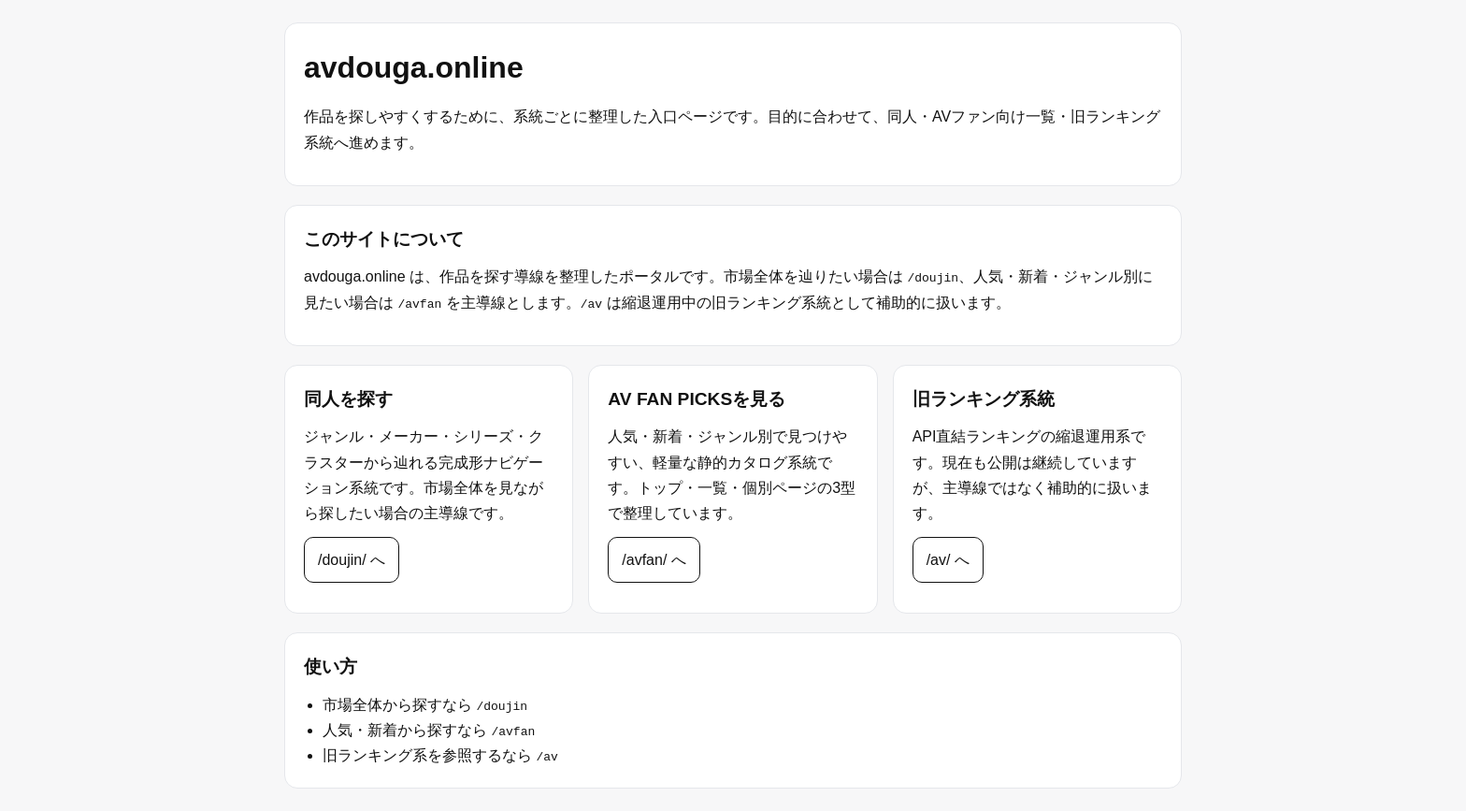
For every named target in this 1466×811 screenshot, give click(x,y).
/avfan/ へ (653, 560)
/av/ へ (948, 560)
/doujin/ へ (351, 560)
